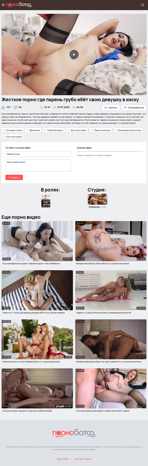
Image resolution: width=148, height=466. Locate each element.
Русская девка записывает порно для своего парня (102, 410)
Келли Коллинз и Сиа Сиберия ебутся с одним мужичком (31, 361)
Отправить (14, 177)
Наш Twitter (63, 459)
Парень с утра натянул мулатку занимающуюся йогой (103, 312)
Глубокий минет (53, 130)
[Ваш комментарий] (38, 165)
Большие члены (12, 130)
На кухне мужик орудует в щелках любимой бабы (27, 410)
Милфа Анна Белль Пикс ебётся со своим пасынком (102, 263)
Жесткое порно (77, 130)
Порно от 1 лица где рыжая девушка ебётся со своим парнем (34, 312)
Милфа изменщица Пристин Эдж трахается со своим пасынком (108, 361)
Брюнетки (33, 130)
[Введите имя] (38, 154)
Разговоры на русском (128, 130)
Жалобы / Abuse (82, 459)
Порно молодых (100, 130)
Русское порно (12, 136)
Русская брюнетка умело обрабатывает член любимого (31, 263)
